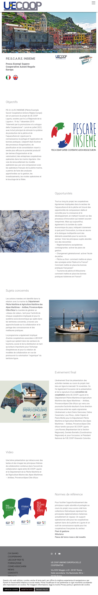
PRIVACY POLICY (42, 589)
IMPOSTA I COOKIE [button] (11, 589)
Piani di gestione (62, 531)
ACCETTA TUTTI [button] (27, 589)
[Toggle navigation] (93, 2)
